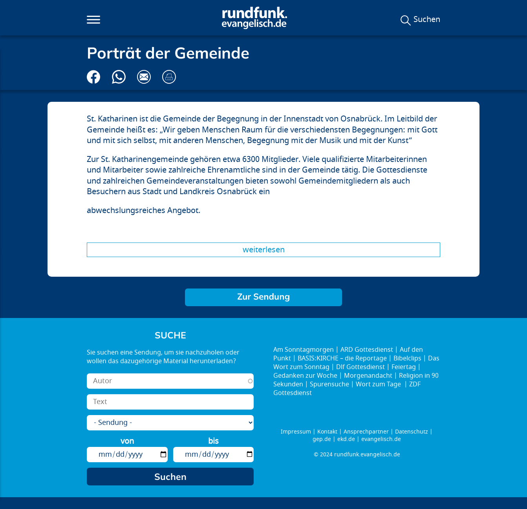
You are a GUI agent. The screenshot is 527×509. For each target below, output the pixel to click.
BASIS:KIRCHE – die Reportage (342, 358)
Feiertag (404, 367)
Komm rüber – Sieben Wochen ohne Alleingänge (263, 297)
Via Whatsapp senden (119, 77)
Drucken (169, 77)
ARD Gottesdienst (366, 350)
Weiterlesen (264, 249)
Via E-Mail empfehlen (144, 77)
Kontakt (327, 432)
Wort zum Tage (379, 384)
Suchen (427, 19)
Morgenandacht (368, 375)
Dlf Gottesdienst (360, 367)
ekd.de (346, 439)
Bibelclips (407, 358)
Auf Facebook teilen (94, 77)
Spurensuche (329, 384)
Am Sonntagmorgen (303, 350)
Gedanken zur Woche (305, 375)
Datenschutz (411, 432)
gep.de (322, 439)
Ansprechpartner (366, 432)
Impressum (296, 432)
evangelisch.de (381, 439)
